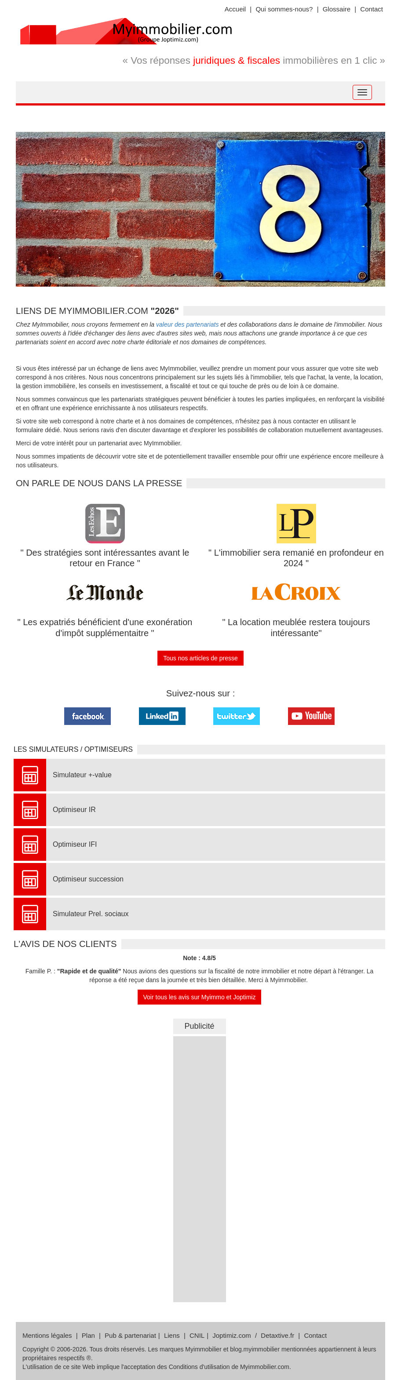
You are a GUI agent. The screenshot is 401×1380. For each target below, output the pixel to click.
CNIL (197, 1335)
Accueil (235, 9)
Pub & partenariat (130, 1335)
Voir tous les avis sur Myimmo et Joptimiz (199, 997)
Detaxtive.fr (277, 1335)
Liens (172, 1335)
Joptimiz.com (231, 1335)
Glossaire (336, 9)
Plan (88, 1335)
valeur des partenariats (187, 324)
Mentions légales (47, 1335)
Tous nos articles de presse (200, 658)
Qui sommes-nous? (284, 9)
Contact (371, 9)
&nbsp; (199, 1168)
